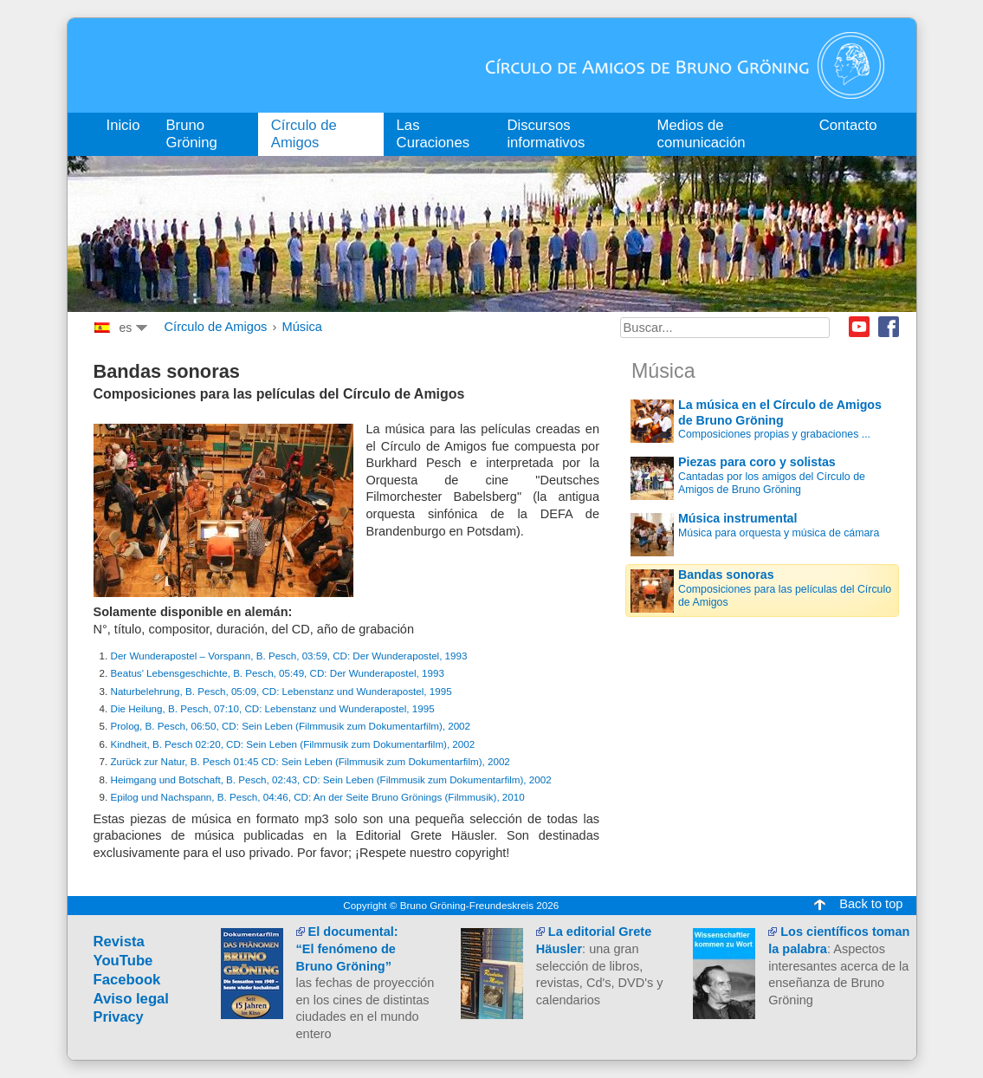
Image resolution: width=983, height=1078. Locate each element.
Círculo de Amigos (216, 327)
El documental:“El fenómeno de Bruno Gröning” (347, 948)
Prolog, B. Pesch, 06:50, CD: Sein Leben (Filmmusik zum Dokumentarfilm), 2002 (291, 725)
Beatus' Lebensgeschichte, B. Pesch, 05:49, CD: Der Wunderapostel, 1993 (277, 673)
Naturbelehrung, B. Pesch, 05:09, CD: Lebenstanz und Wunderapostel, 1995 (281, 691)
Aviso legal (132, 998)
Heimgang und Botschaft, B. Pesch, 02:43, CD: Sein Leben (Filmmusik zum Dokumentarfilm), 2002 (331, 779)
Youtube (859, 326)
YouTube (123, 960)
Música (301, 327)
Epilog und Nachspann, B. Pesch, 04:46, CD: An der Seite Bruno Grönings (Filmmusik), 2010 (318, 796)
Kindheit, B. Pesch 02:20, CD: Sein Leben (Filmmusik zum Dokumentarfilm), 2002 (293, 744)
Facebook (888, 326)
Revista (119, 941)
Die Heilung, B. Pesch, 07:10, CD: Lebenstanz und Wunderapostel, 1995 (273, 708)
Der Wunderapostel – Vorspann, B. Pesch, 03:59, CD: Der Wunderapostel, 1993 (289, 655)
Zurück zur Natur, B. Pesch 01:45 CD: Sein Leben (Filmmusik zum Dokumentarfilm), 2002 (310, 761)
